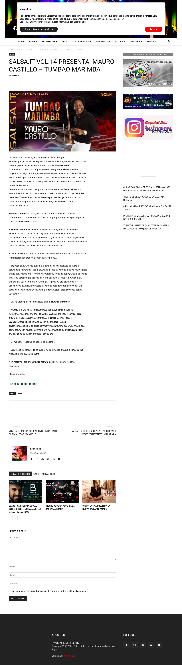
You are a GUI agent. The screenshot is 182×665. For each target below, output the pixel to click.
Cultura (136, 41)
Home (21, 41)
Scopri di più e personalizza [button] (38, 29)
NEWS (33, 41)
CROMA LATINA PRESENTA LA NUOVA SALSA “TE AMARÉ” (147, 208)
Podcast (152, 41)
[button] (169, 41)
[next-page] (16, 518)
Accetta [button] (154, 29)
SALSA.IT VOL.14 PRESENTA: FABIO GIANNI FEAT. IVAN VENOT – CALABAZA (93, 433)
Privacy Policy (58, 642)
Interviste (103, 41)
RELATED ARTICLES (20, 474)
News (19, 49)
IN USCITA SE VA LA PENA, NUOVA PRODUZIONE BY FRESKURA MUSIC (146, 217)
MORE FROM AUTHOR (44, 474)
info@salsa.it (70, 655)
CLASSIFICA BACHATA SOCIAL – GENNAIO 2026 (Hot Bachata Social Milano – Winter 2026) (25, 509)
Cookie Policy (72, 642)
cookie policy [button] (117, 19)
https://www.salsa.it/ (37, 453)
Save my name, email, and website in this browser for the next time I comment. (49, 591)
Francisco (15, 75)
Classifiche (83, 41)
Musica (120, 41)
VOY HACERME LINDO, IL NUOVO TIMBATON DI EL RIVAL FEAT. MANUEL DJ (33, 433)
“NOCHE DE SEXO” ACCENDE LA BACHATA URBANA (143, 198)
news (20, 393)
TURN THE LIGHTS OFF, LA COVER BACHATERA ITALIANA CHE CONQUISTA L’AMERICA (146, 227)
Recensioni (49, 41)
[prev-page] (11, 518)
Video (66, 41)
